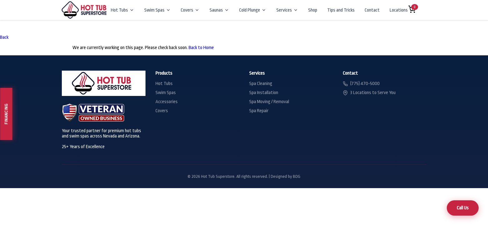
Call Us (463, 208)
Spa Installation (263, 92)
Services (287, 10)
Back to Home (201, 47)
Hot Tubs (122, 10)
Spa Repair (259, 110)
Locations (402, 10)
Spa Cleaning (260, 83)
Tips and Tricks (341, 10)
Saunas (219, 10)
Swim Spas (157, 10)
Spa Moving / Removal (269, 101)
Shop (312, 10)
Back (4, 37)
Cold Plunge (252, 10)
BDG (296, 176)
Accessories (166, 101)
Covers (190, 10)
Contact (372, 10)
